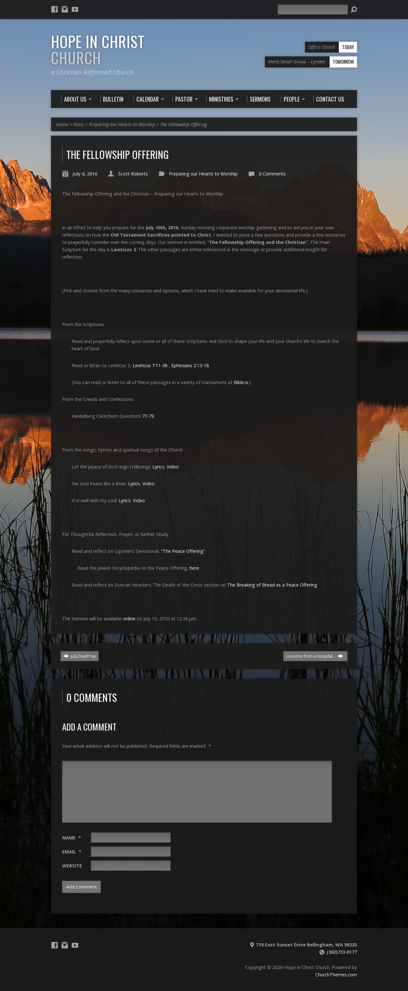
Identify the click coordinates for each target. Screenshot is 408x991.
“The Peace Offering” (183, 551)
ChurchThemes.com (336, 975)
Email (71, 852)
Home (62, 124)
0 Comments (272, 174)
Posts (78, 124)
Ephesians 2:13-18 (190, 365)
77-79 (148, 416)
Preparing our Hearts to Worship (122, 124)
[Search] (313, 9)
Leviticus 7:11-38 (150, 365)
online (129, 619)
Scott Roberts (133, 174)
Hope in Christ (97, 49)
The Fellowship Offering (183, 124)
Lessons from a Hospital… (314, 656)
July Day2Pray (79, 656)
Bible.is (241, 382)
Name (71, 838)
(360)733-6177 (342, 952)
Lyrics (158, 467)
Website (72, 866)
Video (173, 467)
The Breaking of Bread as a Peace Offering (272, 585)
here (194, 568)
